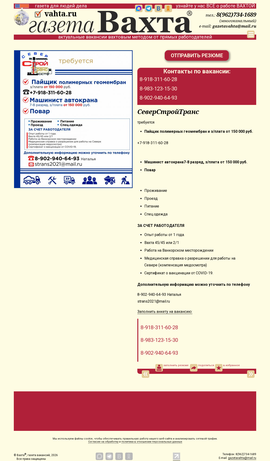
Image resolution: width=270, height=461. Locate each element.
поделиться (202, 368)
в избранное (227, 368)
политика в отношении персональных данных (151, 441)
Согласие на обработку (103, 441)
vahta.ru (60, 13)
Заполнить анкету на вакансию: (164, 311)
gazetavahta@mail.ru (234, 26)
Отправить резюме (197, 55)
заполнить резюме (172, 368)
